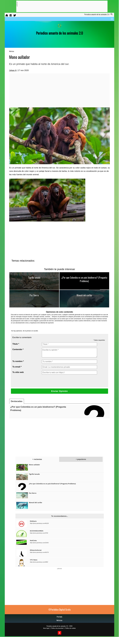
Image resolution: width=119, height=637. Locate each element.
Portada (59, 616)
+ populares (81, 459)
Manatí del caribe (84, 295)
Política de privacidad (57, 628)
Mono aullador (34, 465)
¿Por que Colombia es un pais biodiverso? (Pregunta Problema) (84, 279)
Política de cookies (70, 628)
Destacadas (16, 401)
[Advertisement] (60, 6)
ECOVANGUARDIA (36, 531)
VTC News (33, 560)
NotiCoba (33, 540)
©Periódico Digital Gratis (59, 609)
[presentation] (59, 380)
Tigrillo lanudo (34, 277)
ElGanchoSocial (35, 550)
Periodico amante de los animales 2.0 (57, 626)
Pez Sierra (34, 295)
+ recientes (37, 459)
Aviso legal (46, 628)
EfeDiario (33, 521)
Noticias (11, 51)
